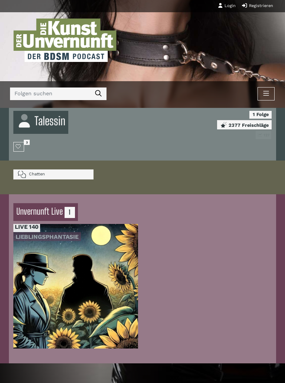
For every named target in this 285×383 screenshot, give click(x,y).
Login (226, 5)
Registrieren (257, 5)
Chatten (31, 174)
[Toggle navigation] (266, 93)
